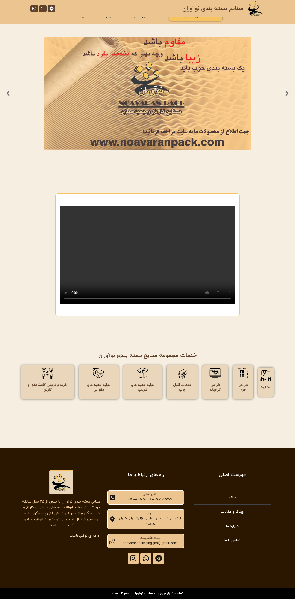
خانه (157, 24)
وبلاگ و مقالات (133, 24)
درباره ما (106, 24)
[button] (8, 102)
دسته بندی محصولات (195, 24)
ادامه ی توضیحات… (83, 544)
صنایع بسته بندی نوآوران (212, 9)
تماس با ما (82, 24)
